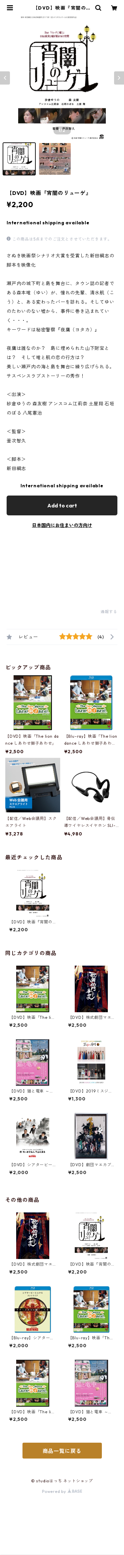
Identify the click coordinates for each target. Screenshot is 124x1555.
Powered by (62, 1491)
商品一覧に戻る (62, 1451)
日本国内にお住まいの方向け (62, 525)
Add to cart (62, 505)
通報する (109, 611)
